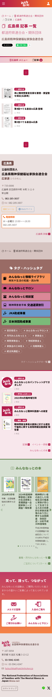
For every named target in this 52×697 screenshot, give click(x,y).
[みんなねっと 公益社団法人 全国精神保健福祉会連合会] (25, 3)
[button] (18, 546)
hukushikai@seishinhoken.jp (19, 668)
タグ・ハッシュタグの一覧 (35, 361)
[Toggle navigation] (4, 4)
